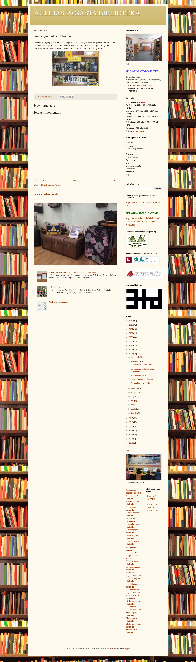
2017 (131, 418)
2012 (131, 439)
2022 (131, 337)
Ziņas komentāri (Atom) (51, 185)
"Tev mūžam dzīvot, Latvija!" (143, 365)
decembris (135, 357)
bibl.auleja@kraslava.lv (142, 85)
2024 (131, 329)
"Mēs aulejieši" (55, 287)
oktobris (134, 388)
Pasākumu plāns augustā (58, 302)
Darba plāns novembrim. (141, 383)
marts (133, 409)
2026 (131, 321)
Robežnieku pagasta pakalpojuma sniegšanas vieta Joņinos (132, 552)
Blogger (126, 649)
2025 (131, 325)
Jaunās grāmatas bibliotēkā (142, 379)
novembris (135, 361)
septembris (135, 392)
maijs (133, 401)
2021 (131, 341)
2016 (131, 422)
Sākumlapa (75, 180)
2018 (131, 354)
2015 (131, 426)
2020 (131, 345)
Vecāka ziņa (111, 180)
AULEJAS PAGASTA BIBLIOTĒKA (87, 13)
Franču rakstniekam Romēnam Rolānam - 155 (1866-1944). (73, 272)
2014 (131, 430)
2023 (131, 333)
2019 (131, 349)
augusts (134, 396)
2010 (131, 443)
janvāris (134, 413)
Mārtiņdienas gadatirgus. (141, 375)
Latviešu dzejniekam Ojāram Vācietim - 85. (142, 370)
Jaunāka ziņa (40, 180)
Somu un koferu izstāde (46, 193)
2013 (131, 435)
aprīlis (134, 405)
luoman (110, 649)
